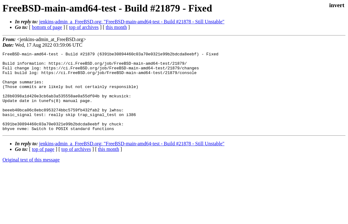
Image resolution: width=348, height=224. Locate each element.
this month (116, 27)
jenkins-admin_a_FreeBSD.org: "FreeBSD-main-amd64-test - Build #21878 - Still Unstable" (132, 21)
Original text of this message (31, 175)
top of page (43, 165)
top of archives (84, 27)
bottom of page (47, 27)
